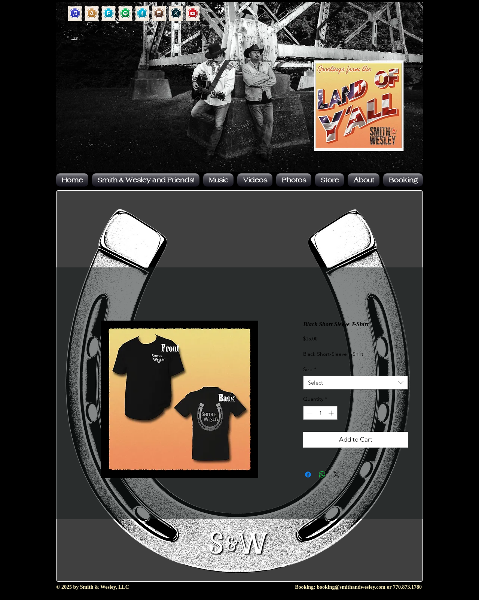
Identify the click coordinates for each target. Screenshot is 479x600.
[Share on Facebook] (307, 474)
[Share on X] (336, 474)
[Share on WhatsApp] (322, 474)
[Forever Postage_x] (175, 13)
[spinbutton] (320, 412)
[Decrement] (309, 412)
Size (309, 369)
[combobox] (355, 383)
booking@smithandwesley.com (351, 587)
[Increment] (331, 412)
